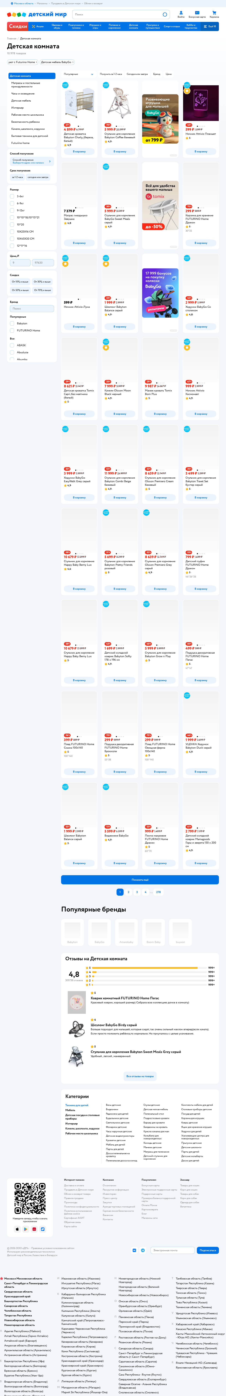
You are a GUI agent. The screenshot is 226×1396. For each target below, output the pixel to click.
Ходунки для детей (191, 1131)
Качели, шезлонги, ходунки (28, 129)
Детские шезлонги (191, 1147)
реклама (173, 155)
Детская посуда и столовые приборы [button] (82, 1116)
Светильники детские (117, 1122)
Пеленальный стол (154, 1113)
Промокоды (70, 1202)
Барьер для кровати (154, 1122)
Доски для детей (190, 1160)
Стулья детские (152, 1105)
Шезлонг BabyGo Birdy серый (114, 1025)
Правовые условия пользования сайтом (52, 1248)
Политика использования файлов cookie (78, 1212)
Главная (11, 38)
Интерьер (17, 107)
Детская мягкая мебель (156, 1109)
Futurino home (20, 143)
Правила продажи (74, 1198)
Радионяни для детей (117, 1113)
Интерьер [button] (71, 1123)
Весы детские (113, 1105)
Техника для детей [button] (76, 1105)
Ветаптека (185, 1206)
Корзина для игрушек (192, 1118)
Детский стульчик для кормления (155, 1157)
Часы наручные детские (119, 1131)
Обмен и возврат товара (77, 1193)
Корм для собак (188, 1198)
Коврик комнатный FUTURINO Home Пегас (125, 998)
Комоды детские (152, 1143)
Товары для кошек (190, 1185)
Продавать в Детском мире (79, 1189)
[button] (133, 26)
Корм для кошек (189, 1189)
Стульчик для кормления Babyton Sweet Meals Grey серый (136, 1052)
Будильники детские (117, 1118)
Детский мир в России (19, 1255)
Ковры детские (189, 1122)
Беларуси (52, 1255)
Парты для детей (115, 1149)
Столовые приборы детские (196, 1109)
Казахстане (38, 1255)
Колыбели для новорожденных (153, 1137)
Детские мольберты (192, 1156)
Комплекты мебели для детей (197, 1105)
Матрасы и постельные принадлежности (25, 84)
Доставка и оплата (74, 1185)
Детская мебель (21, 100)
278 (158, 892)
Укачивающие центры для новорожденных (195, 1137)
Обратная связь (72, 1222)
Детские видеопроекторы (120, 1136)
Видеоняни (112, 1109)
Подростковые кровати (156, 1118)
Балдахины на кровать (155, 1127)
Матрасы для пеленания (156, 1151)
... (151, 892)
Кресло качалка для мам (156, 1131)
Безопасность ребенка (25, 122)
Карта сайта (70, 1226)
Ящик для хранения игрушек (196, 1127)
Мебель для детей (115, 1144)
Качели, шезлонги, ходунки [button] (82, 1128)
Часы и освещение (22, 93)
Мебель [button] (70, 1110)
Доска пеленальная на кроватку (118, 1155)
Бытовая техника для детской (29, 136)
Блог (144, 1213)
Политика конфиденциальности (81, 1206)
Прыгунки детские (191, 1143)
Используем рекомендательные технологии (31, 1251)
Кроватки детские (116, 1140)
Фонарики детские (116, 1127)
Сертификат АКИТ (74, 1217)
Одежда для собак (189, 1202)
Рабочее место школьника (27, 115)
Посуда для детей (190, 1113)
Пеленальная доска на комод (121, 1160)
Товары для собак (189, 1193)
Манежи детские (153, 1147)
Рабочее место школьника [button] (81, 1133)
